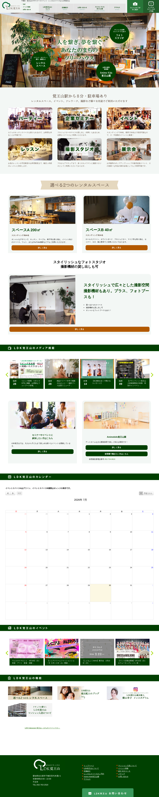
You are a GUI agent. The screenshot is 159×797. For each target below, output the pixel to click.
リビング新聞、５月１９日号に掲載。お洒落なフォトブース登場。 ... (30, 383)
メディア (121, 774)
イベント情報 (123, 768)
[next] (12, 493)
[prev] (7, 493)
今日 (19, 493)
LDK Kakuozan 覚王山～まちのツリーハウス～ (42, 728)
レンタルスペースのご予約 (94, 774)
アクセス (87, 779)
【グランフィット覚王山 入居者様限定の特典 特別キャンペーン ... (137, 383)
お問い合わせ (123, 777)
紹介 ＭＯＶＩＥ (124, 771)
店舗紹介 (87, 771)
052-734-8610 (110, 459)
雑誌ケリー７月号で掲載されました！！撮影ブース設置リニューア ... (66, 383)
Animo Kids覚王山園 (91, 777)
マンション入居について (127, 766)
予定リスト (148, 493)
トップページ (89, 766)
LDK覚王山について (91, 768)
